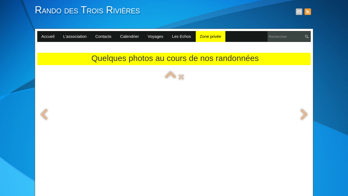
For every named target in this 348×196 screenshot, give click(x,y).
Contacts (103, 36)
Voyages (155, 36)
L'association (74, 36)
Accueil (47, 36)
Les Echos (181, 36)
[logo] (89, 13)
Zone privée (210, 36)
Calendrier (129, 36)
